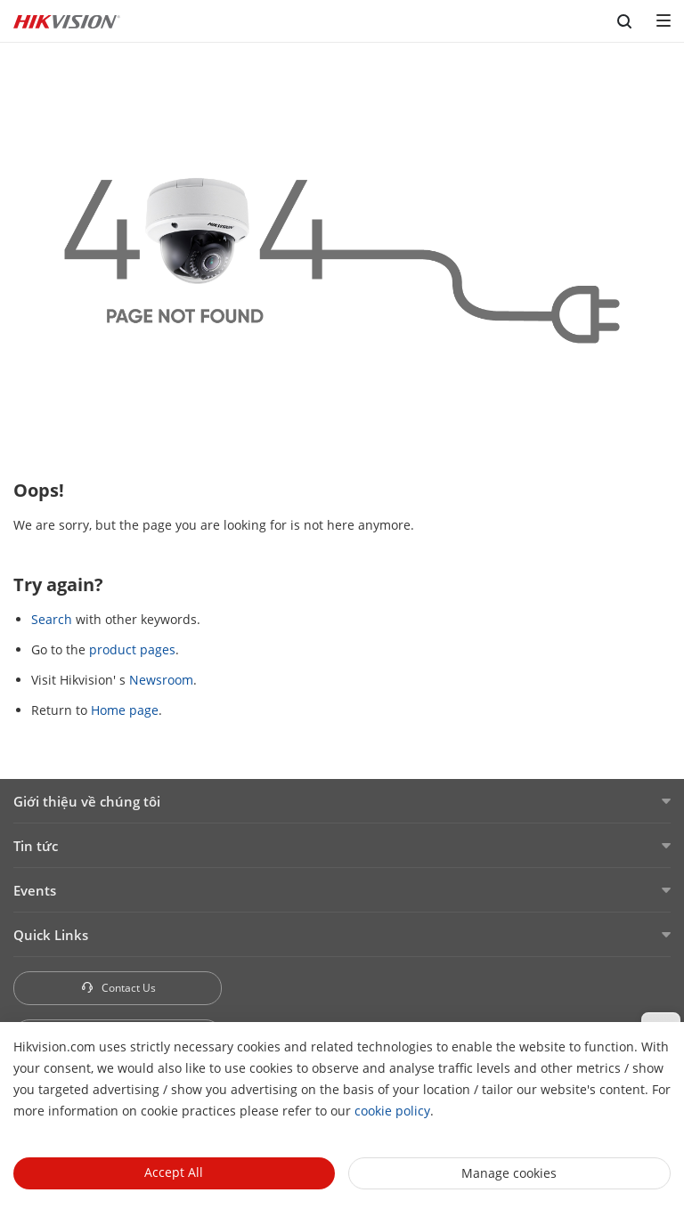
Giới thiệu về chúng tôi (86, 801)
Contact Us (118, 987)
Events (34, 890)
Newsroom (161, 679)
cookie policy (392, 1110)
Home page (125, 710)
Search (51, 619)
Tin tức (35, 846)
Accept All (173, 1172)
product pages (132, 649)
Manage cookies (509, 1172)
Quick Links (50, 935)
